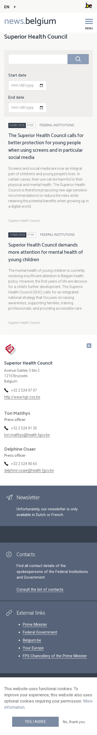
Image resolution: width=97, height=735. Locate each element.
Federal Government (40, 632)
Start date (17, 75)
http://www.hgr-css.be (22, 397)
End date (16, 98)
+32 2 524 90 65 (24, 464)
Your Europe (33, 648)
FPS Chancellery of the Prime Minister (55, 656)
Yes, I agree (35, 722)
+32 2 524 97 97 (24, 390)
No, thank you (74, 722)
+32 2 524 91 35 (24, 428)
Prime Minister (35, 624)
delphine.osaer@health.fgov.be (29, 470)
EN (7, 7)
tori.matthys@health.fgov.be (27, 435)
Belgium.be (32, 640)
